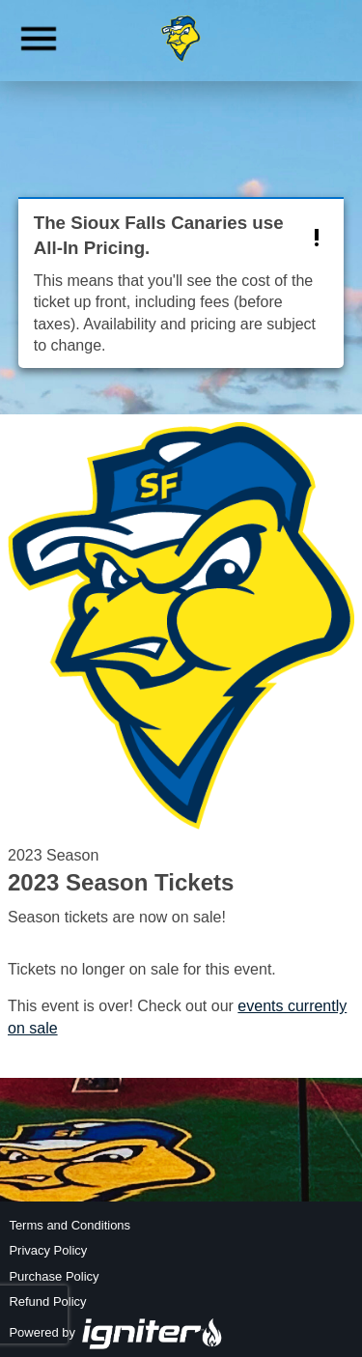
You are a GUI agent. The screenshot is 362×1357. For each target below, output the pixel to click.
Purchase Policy (53, 1276)
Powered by (116, 1332)
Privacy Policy (48, 1250)
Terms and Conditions (69, 1225)
